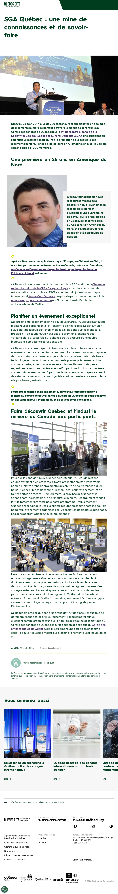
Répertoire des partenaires (18, 855)
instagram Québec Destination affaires (93, 826)
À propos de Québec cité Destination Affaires (17, 837)
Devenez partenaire (14, 859)
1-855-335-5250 (52, 820)
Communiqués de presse (17, 846)
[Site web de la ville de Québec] (26, 878)
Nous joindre (11, 851)
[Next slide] (111, 734)
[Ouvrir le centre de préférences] (4, 889)
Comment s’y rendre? (82, 860)
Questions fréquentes (16, 842)
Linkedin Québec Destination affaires (111, 826)
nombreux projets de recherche (31, 300)
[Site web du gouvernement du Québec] (41, 879)
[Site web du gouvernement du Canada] (56, 879)
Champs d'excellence (49, 648)
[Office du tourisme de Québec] (10, 878)
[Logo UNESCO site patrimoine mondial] (72, 878)
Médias (42, 838)
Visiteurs (43, 842)
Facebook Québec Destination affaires (75, 826)
